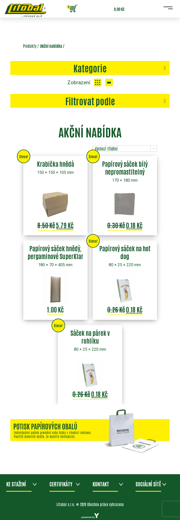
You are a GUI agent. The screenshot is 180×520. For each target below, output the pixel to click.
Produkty (29, 45)
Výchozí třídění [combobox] (106, 148)
